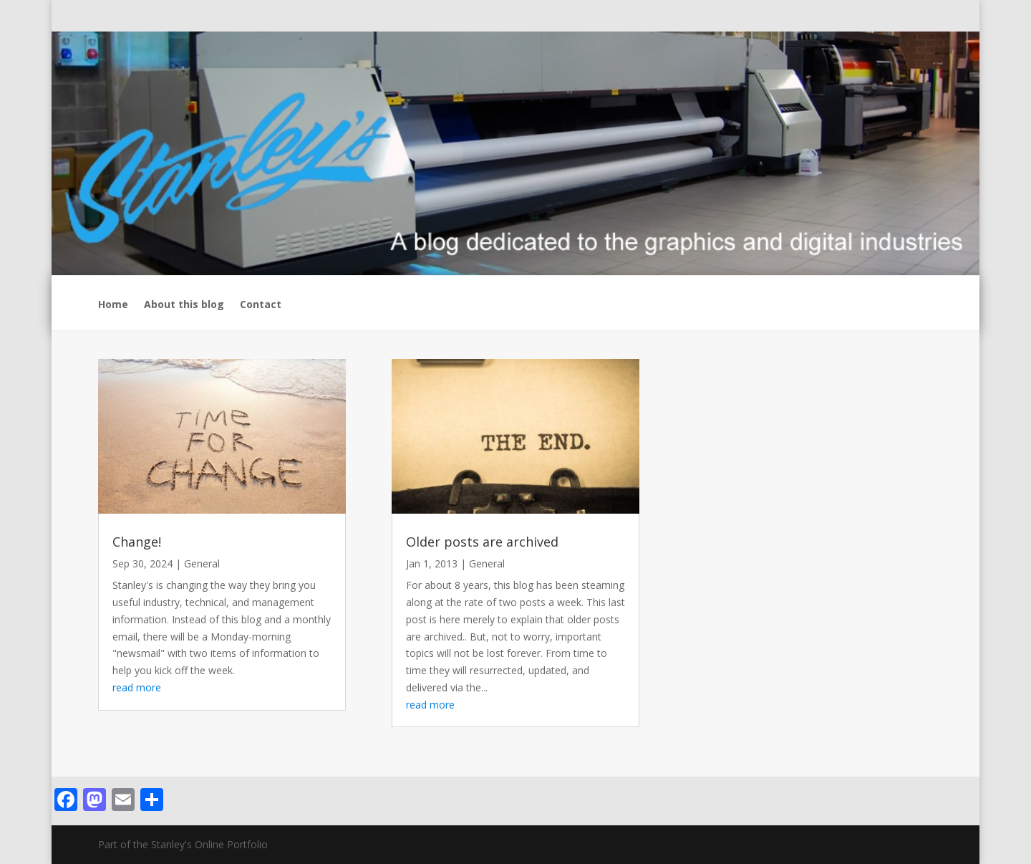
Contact (260, 305)
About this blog (184, 305)
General (202, 563)
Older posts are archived (482, 541)
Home (113, 305)
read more (136, 687)
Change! (136, 541)
